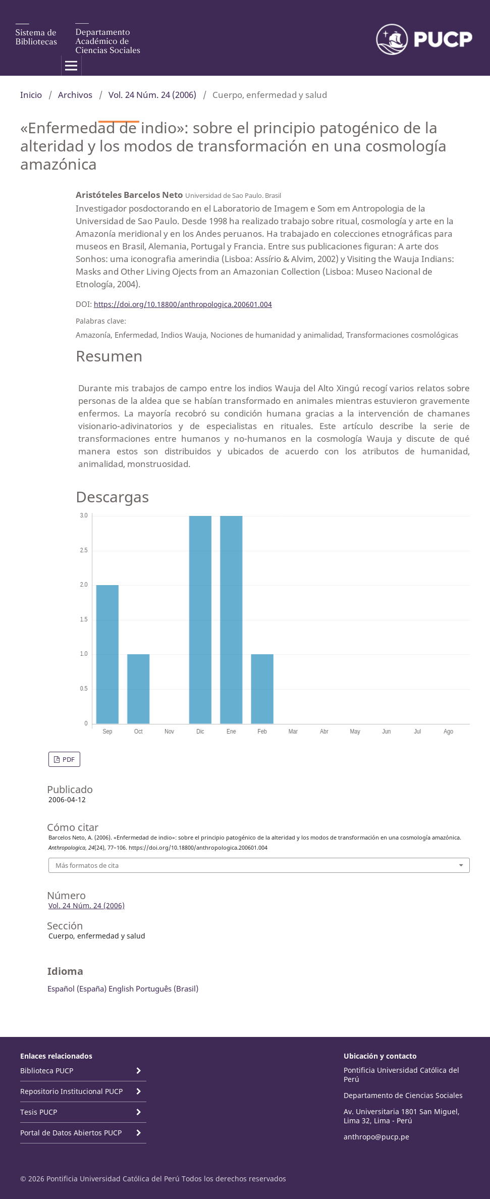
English (121, 988)
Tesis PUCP (38, 1112)
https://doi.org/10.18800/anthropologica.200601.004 (183, 304)
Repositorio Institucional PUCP (71, 1091)
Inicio (31, 94)
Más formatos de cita (87, 865)
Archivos (75, 94)
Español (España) (76, 988)
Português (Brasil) (167, 988)
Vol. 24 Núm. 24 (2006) (152, 94)
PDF (68, 759)
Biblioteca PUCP (46, 1070)
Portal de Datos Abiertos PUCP (71, 1132)
